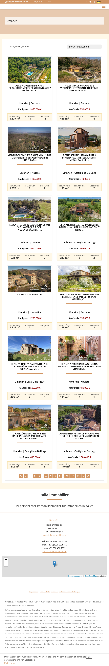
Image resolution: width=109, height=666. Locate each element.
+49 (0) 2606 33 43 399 (42, 1)
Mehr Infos (9, 663)
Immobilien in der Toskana (16, 602)
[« (21, 476)
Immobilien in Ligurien (58, 602)
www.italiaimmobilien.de (54, 535)
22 (73, 476)
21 (67, 476)
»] (88, 476)
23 (78, 476)
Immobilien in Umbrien (38, 602)
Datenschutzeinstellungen (69, 592)
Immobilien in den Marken (80, 602)
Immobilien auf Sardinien (23, 605)
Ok (89, 657)
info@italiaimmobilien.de (17, 1)
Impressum (33, 592)
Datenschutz (45, 592)
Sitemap (54, 592)
